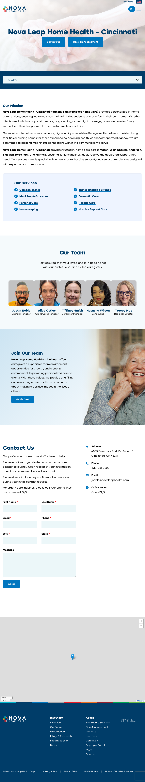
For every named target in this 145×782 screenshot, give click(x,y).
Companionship (29, 190)
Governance (57, 731)
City (5, 534)
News (53, 745)
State (44, 534)
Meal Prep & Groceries (33, 196)
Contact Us (53, 41)
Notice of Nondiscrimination (119, 771)
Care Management (97, 727)
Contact (90, 754)
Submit (11, 584)
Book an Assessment (85, 41)
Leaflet (140, 701)
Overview (55, 722)
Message (8, 550)
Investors (128, 1)
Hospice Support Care (93, 209)
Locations (91, 736)
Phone (45, 518)
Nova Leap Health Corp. (14, 9)
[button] (72, 657)
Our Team (56, 727)
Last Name (48, 502)
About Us (91, 731)
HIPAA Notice (91, 771)
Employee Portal (95, 745)
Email (6, 518)
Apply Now (22, 399)
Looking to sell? (59, 740)
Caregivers (92, 740)
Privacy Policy (49, 771)
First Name (9, 502)
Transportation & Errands (95, 190)
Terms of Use (70, 771)
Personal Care (28, 203)
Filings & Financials (61, 736)
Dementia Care (89, 196)
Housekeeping (28, 209)
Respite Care (87, 203)
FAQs (88, 749)
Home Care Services (98, 722)
